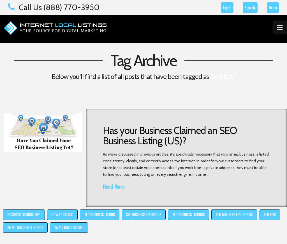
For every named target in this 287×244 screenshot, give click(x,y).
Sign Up (250, 7)
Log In (227, 7)
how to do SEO (62, 214)
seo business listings (188, 214)
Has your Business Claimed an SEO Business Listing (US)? (170, 135)
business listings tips (23, 214)
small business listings (25, 227)
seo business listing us (143, 214)
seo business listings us (234, 214)
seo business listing (99, 214)
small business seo (68, 227)
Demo (273, 7)
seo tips (270, 214)
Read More (113, 186)
